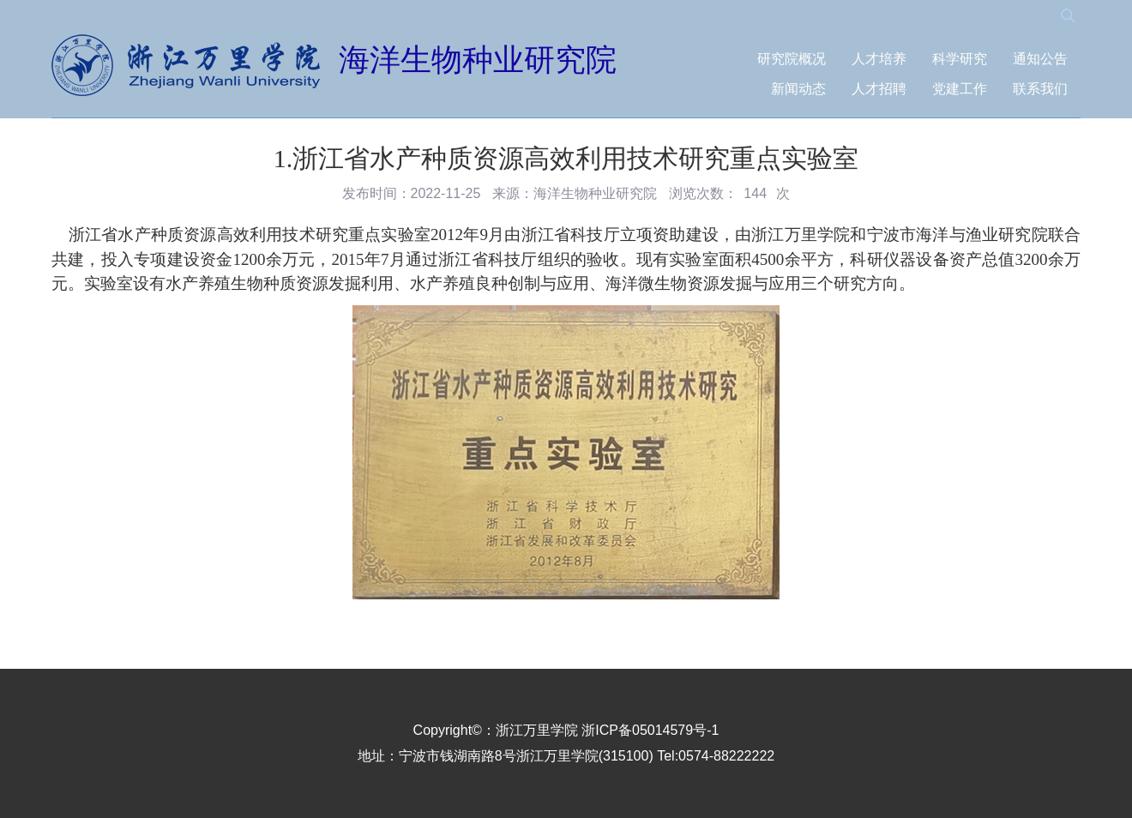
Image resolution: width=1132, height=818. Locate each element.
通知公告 (1040, 58)
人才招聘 (879, 88)
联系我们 (1040, 88)
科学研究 (959, 58)
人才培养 (879, 58)
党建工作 (959, 88)
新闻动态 (798, 88)
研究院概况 (791, 58)
